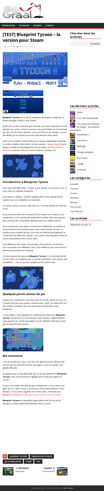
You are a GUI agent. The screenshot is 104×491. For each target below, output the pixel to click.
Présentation (8, 25)
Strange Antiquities (85, 152)
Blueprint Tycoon (18, 456)
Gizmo (80, 112)
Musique (73, 202)
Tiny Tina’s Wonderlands (87, 118)
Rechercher (95, 44)
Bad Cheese (82, 158)
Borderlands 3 (83, 134)
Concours (74, 188)
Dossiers (37, 25)
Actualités (24, 25)
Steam (28, 461)
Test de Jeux (25, 46)
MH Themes (68, 488)
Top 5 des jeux (76, 211)
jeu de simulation (13, 461)
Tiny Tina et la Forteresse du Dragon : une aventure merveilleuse (84, 127)
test (38, 461)
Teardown (81, 169)
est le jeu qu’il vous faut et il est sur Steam (32, 394)
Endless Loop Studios (42, 456)
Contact (50, 25)
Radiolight (81, 146)
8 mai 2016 (10, 46)
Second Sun (82, 140)
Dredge (80, 164)
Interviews (74, 197)
